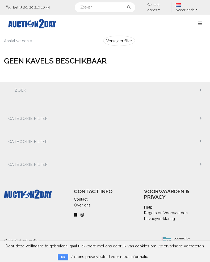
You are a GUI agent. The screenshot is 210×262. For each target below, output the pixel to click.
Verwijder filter (119, 41)
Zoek (21, 90)
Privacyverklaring (159, 218)
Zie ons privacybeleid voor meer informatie (109, 256)
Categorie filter (28, 118)
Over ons (82, 205)
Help (148, 207)
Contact (80, 199)
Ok (63, 257)
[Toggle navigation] (200, 23)
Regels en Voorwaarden (166, 212)
